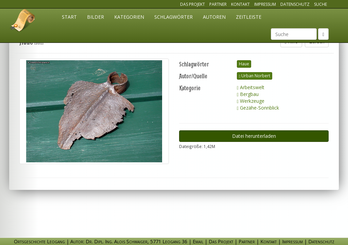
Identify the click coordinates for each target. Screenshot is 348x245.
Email (198, 241)
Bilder (95, 17)
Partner (218, 4)
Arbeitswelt (250, 87)
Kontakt (240, 4)
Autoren (214, 17)
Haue (244, 64)
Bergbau (248, 94)
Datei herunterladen (254, 136)
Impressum (265, 4)
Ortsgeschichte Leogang (22, 21)
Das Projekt (192, 4)
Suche (320, 4)
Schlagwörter (173, 17)
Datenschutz (295, 4)
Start (69, 17)
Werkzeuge (250, 101)
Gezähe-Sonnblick (258, 107)
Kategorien (129, 17)
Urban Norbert (254, 76)
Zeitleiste (248, 17)
